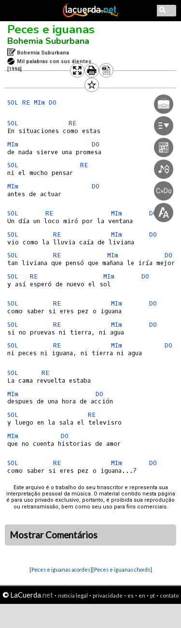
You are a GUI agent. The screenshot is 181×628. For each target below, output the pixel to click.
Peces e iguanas (51, 29)
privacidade (108, 595)
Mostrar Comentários (53, 535)
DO (52, 102)
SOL (12, 102)
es (130, 595)
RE (26, 102)
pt (152, 595)
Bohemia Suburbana (48, 41)
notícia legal (73, 595)
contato (169, 595)
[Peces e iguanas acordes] (60, 569)
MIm (39, 102)
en (142, 595)
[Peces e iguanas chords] (122, 569)
